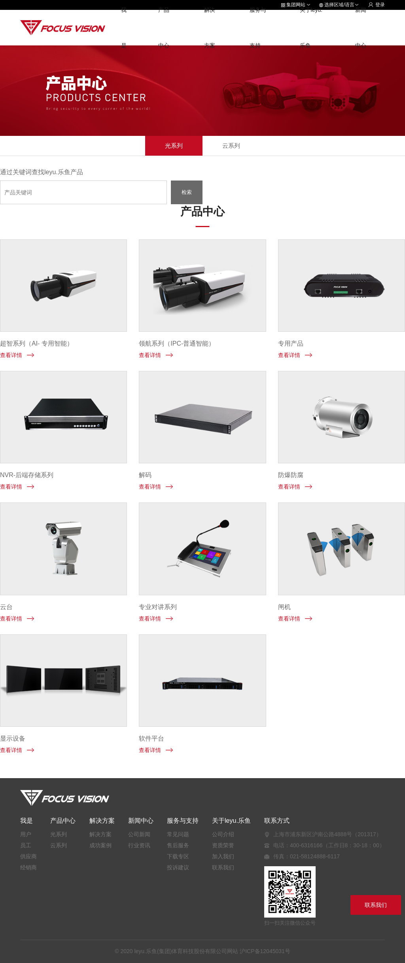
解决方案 (100, 834)
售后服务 (178, 845)
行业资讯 (139, 845)
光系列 (174, 145)
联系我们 (223, 867)
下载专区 (178, 856)
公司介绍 (223, 834)
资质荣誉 (223, 845)
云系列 (231, 145)
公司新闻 (139, 834)
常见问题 (178, 834)
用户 (25, 834)
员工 (25, 845)
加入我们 (223, 856)
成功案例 (100, 845)
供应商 (28, 856)
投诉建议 (178, 867)
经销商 (28, 867)
